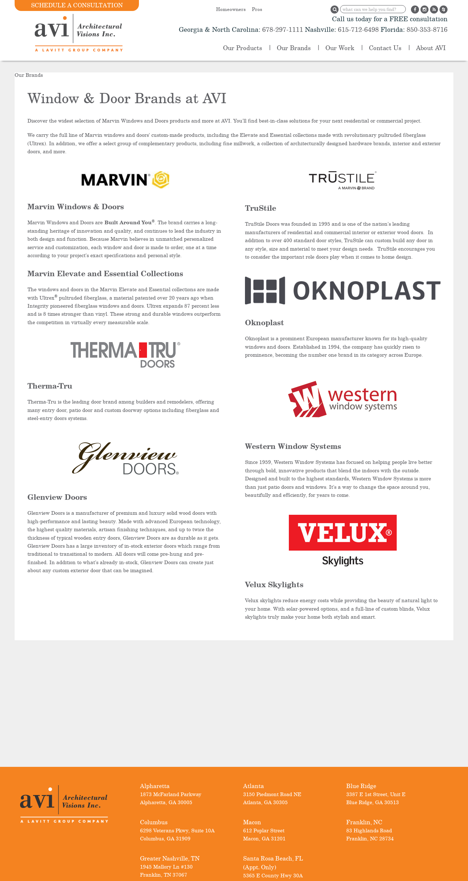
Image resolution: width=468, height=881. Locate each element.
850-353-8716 (426, 29)
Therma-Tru (49, 385)
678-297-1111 (281, 29)
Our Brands (294, 47)
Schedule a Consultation (77, 5)
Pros (257, 9)
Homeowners (231, 9)
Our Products (242, 47)
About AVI (431, 47)
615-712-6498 (358, 29)
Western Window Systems (293, 446)
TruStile (260, 208)
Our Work (339, 47)
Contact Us (385, 47)
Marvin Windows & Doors (75, 206)
